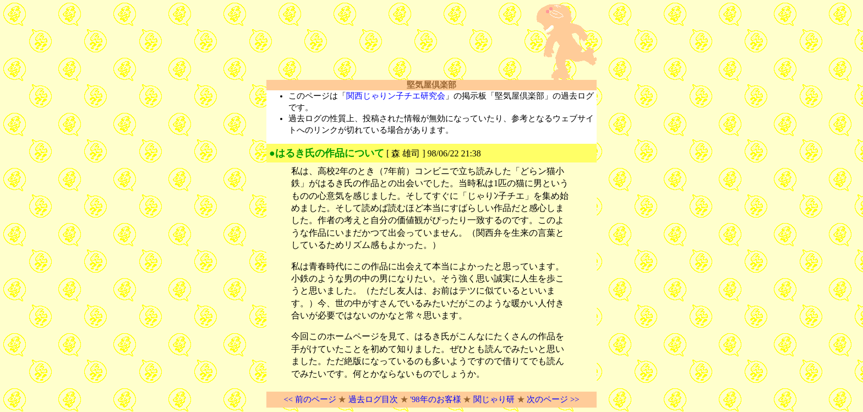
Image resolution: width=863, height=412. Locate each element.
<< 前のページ (309, 399)
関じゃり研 (494, 399)
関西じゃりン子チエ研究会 (395, 95)
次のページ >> (553, 399)
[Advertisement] (395, 42)
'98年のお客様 (435, 399)
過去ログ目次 (373, 399)
